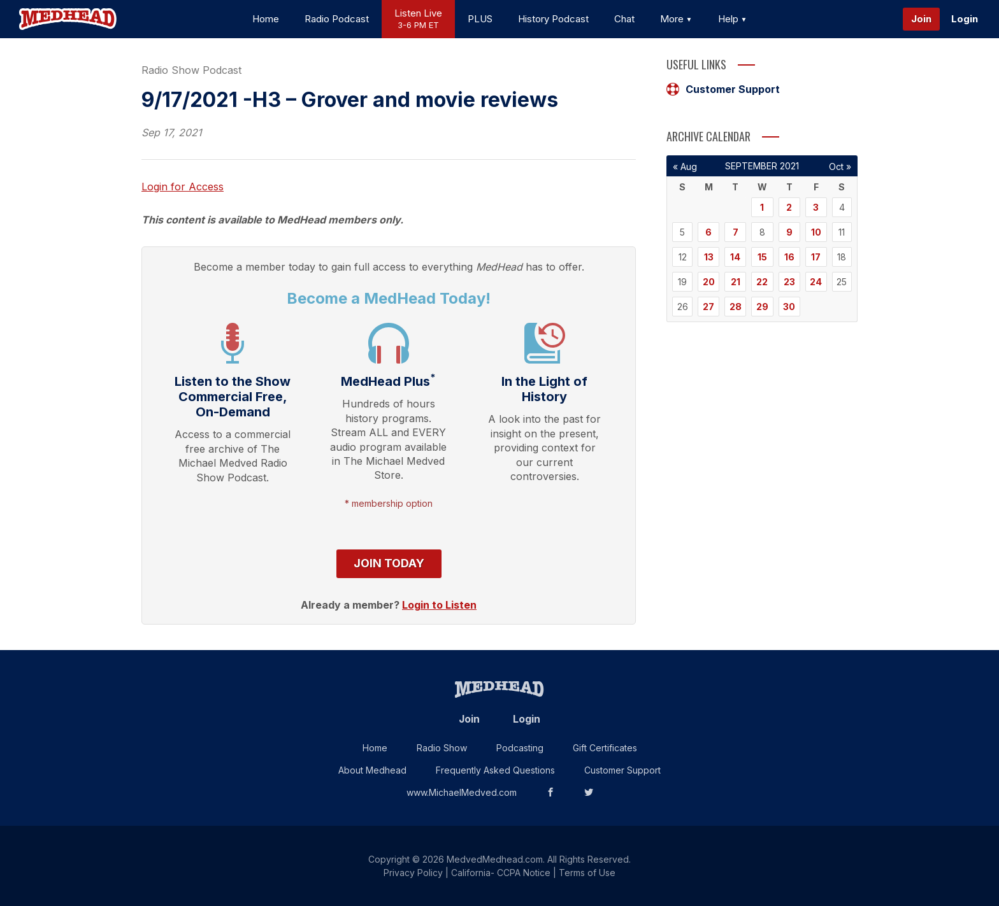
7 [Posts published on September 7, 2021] (735, 232)
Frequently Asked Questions (495, 770)
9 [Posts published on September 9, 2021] (789, 232)
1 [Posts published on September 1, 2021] (762, 207)
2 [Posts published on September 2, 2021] (789, 207)
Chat (624, 19)
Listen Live (418, 19)
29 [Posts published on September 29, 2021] (762, 306)
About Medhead (372, 770)
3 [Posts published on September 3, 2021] (816, 207)
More (676, 19)
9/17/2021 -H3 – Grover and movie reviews (349, 99)
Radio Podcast (337, 19)
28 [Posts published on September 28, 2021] (735, 306)
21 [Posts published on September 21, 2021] (735, 281)
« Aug (685, 166)
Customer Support (723, 89)
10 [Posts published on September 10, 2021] (816, 232)
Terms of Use (587, 872)
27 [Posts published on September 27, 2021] (708, 306)
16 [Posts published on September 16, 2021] (789, 256)
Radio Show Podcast (191, 70)
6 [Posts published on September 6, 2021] (708, 232)
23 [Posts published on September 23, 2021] (789, 281)
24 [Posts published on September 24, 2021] (816, 281)
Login (964, 19)
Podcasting (519, 747)
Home (265, 19)
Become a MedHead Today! (389, 298)
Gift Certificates (605, 747)
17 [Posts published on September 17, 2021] (816, 256)
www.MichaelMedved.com (461, 792)
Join (921, 19)
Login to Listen (439, 604)
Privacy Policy (413, 872)
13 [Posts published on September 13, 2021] (709, 256)
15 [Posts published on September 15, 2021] (762, 256)
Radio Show (442, 747)
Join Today (389, 563)
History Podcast (553, 19)
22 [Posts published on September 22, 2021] (762, 281)
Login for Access (182, 186)
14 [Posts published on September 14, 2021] (735, 256)
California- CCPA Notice (500, 872)
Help (732, 19)
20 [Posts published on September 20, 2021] (709, 281)
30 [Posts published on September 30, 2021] (789, 306)
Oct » (840, 166)
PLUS (480, 19)
